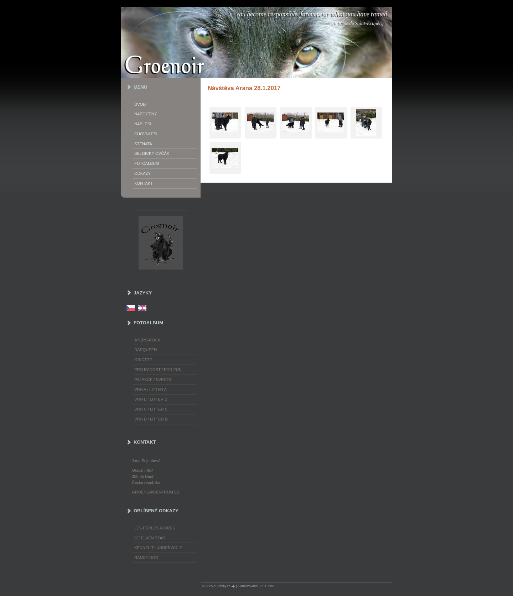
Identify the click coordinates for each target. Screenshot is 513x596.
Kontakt (143, 183)
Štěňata (143, 144)
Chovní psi (145, 134)
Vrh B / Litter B (150, 399)
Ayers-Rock (147, 340)
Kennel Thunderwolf (158, 547)
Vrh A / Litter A (150, 389)
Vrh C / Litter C (151, 409)
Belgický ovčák (151, 153)
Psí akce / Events (153, 379)
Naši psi (142, 124)
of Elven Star (149, 538)
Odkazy (142, 173)
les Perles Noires (154, 528)
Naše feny (145, 114)
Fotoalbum (146, 163)
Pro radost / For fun (158, 369)
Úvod (140, 104)
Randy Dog (146, 557)
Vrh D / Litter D (151, 419)
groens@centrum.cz (156, 492)
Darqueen (145, 349)
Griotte (143, 359)
